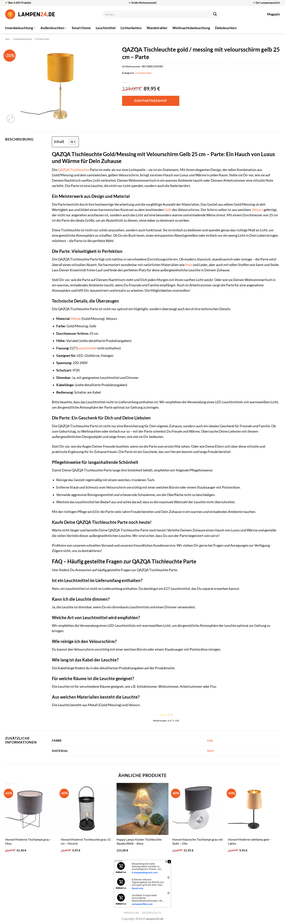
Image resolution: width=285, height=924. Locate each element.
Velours (257, 210)
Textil (210, 750)
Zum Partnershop (150, 101)
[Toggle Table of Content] (70, 142)
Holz (188, 265)
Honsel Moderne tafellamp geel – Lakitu (249, 841)
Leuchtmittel (106, 28)
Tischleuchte (79, 170)
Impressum (131, 912)
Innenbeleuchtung (20, 28)
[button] (10, 119)
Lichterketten (131, 28)
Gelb (167, 210)
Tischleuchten (42, 39)
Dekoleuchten (226, 28)
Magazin (273, 14)
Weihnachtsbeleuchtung (191, 28)
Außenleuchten (53, 28)
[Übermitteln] (215, 14)
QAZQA (64, 170)
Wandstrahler (157, 28)
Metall (76, 319)
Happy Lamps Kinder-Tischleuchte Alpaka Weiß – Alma (139, 841)
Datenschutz (151, 912)
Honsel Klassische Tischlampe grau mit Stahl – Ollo (197, 841)
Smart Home (81, 28)
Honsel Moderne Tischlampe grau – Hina (28, 841)
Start (7, 39)
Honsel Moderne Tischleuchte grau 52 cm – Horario (86, 841)
